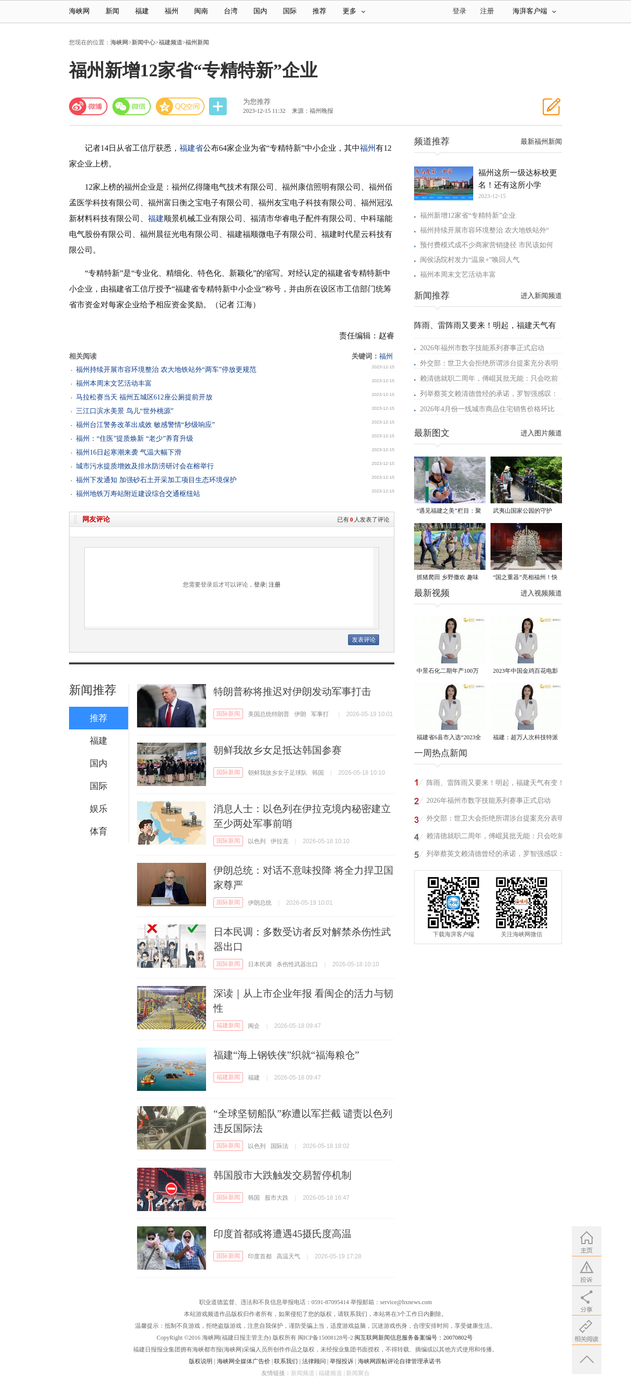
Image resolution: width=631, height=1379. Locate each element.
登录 (260, 584)
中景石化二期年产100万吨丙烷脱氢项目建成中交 (449, 671)
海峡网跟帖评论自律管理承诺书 (399, 1361)
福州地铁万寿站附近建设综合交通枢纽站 (138, 493)
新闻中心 (143, 42)
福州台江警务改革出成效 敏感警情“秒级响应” (145, 424)
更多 (354, 11)
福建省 (191, 148)
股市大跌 (276, 1197)
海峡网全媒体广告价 (243, 1361)
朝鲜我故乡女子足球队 (277, 772)
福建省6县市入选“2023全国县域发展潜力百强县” (449, 738)
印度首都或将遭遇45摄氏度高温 (282, 1233)
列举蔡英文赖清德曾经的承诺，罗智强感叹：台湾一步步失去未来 (495, 855)
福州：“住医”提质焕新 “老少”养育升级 (134, 438)
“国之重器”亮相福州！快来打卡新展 (525, 578)
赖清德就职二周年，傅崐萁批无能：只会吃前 (489, 378)
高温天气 (288, 1256)
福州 (171, 11)
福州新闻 (197, 42)
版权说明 (200, 1361)
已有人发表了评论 (363, 519)
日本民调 (260, 964)
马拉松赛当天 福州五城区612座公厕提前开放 (144, 397)
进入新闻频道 (541, 295)
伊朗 (300, 714)
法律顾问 (314, 1361)
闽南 (201, 11)
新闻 (112, 11)
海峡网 (79, 11)
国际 (290, 11)
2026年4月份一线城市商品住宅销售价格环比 (487, 409)
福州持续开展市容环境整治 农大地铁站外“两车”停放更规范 (166, 369)
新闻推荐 (92, 690)
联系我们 (286, 1361)
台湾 (231, 11)
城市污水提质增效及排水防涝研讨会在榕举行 (145, 466)
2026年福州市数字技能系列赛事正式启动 (482, 348)
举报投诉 (341, 1361)
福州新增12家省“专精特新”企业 (468, 215)
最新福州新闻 (541, 141)
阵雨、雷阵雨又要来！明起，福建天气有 (485, 325)
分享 (219, 107)
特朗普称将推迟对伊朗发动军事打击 (292, 691)
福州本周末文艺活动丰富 (114, 383)
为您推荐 (257, 101)
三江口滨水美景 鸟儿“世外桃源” (125, 411)
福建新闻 (228, 1025)
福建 (142, 11)
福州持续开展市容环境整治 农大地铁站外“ (484, 230)
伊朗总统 (260, 902)
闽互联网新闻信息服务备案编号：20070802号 (413, 1337)
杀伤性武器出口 (297, 964)
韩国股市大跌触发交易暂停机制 (282, 1175)
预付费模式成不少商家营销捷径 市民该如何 (486, 245)
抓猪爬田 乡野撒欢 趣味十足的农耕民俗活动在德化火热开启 (449, 578)
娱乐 (98, 809)
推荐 (319, 11)
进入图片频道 (541, 433)
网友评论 (96, 519)
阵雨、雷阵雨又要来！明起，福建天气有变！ (495, 783)
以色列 (257, 841)
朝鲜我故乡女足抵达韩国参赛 (277, 750)
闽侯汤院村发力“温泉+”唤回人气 (470, 259)
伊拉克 (279, 841)
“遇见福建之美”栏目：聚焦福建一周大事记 (449, 511)
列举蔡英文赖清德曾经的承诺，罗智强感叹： (489, 393)
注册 (487, 11)
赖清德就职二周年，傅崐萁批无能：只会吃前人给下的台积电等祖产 (495, 837)
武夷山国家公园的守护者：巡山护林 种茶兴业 (523, 511)
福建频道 (170, 42)
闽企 (254, 1025)
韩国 (318, 772)
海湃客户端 (534, 11)
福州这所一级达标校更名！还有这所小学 (517, 178)
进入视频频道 (541, 593)
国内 (260, 11)
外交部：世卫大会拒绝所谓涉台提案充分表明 (489, 363)
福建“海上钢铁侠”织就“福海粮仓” (286, 1055)
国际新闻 (228, 713)
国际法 (279, 1146)
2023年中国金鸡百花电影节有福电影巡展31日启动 (525, 671)
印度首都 (260, 1256)
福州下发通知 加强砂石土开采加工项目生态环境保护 (156, 480)
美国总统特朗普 (268, 714)
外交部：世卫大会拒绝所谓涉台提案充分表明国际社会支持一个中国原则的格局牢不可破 (495, 820)
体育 (98, 831)
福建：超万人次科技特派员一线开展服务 (525, 738)
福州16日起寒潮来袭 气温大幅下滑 (128, 452)
